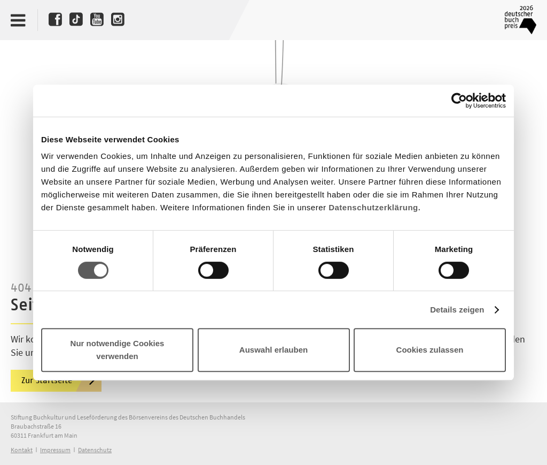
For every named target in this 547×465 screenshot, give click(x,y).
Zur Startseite (61, 381)
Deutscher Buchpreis (518, 19)
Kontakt (22, 450)
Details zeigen (457, 309)
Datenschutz (95, 450)
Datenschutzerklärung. (374, 207)
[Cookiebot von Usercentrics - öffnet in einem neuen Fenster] (459, 101)
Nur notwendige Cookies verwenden (118, 350)
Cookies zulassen (430, 349)
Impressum (55, 450)
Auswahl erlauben (273, 349)
